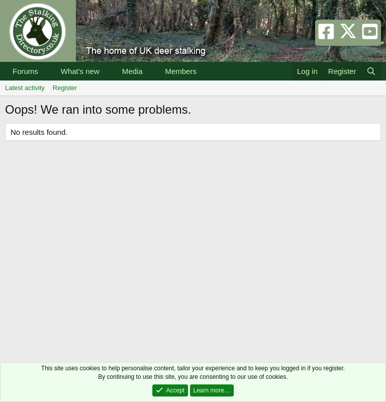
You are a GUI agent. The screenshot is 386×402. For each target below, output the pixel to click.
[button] (46, 71)
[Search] (371, 71)
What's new (80, 71)
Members (181, 71)
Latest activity (25, 88)
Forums (25, 71)
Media (132, 71)
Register (65, 88)
